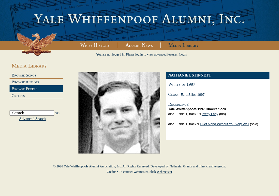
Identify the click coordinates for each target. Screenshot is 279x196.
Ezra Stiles (188, 95)
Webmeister (164, 172)
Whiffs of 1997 (181, 84)
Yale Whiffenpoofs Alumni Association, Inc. (139, 20)
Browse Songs (24, 75)
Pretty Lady (210, 114)
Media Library (183, 45)
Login (183, 54)
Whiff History (95, 45)
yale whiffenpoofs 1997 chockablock (197, 109)
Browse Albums (25, 82)
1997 (201, 95)
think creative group (212, 166)
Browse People (25, 89)
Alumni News (139, 45)
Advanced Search (32, 119)
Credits (18, 95)
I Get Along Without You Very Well (224, 124)
